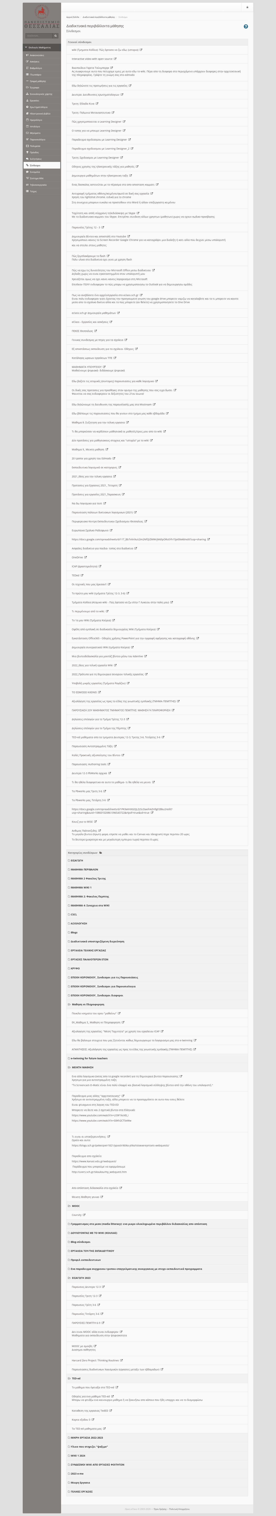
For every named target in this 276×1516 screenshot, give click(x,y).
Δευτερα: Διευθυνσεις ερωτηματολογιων (97, 94)
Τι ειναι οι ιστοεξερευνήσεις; (91, 1136)
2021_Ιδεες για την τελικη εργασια (94, 476)
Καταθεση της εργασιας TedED (92, 1410)
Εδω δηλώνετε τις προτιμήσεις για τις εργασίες (101, 85)
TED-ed (76, 1378)
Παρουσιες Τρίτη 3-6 (86, 1305)
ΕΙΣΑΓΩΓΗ (77, 860)
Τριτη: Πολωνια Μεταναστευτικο (93, 112)
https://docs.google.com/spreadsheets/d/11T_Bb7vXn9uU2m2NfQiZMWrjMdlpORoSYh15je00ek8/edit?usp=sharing (141, 539)
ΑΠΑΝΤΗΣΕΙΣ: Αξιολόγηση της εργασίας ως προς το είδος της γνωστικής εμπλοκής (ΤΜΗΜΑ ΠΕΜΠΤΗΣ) (134, 1049)
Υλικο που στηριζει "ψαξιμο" (89, 1446)
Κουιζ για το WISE (84, 821)
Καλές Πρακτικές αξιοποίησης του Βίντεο (98, 755)
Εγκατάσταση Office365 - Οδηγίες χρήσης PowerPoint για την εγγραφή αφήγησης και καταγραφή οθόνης (135, 638)
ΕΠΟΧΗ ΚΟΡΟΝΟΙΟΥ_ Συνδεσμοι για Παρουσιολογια (103, 986)
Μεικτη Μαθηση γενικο (87, 1197)
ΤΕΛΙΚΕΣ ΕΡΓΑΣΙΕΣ (82, 1491)
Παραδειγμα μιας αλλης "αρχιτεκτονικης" (98, 1096)
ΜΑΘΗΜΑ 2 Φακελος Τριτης (88, 878)
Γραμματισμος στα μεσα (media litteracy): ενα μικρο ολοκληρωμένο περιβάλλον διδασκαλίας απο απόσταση (139, 1224)
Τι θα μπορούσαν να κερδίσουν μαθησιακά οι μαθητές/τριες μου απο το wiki (119, 431)
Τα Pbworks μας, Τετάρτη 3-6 (91, 800)
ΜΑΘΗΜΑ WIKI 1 (81, 887)
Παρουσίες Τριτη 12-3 (86, 1296)
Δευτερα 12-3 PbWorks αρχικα (91, 773)
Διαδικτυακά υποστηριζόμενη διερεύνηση (97, 941)
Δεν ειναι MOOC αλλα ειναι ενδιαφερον (97, 1331)
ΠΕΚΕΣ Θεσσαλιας (84, 331)
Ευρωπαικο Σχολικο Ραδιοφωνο (92, 530)
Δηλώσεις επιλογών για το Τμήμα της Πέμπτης (101, 728)
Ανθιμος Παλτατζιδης (86, 830)
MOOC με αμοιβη (84, 1346)
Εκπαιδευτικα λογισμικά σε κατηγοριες (96, 467)
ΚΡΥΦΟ (75, 968)
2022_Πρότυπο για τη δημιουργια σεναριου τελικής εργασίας (110, 674)
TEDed (77, 575)
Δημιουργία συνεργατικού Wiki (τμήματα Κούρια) (103, 647)
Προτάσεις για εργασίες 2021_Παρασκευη (98, 494)
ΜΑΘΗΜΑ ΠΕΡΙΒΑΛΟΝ (84, 869)
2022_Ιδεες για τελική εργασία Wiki (94, 665)
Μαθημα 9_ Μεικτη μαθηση (90, 449)
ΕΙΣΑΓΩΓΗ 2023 (81, 1278)
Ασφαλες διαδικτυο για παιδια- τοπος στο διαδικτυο (104, 548)
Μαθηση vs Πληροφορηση (88, 1004)
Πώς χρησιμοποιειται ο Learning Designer (98, 121)
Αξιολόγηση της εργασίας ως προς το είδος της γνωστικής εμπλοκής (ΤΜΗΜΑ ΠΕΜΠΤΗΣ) (126, 701)
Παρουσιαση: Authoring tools (91, 764)
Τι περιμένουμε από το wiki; (90, 611)
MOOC (76, 1206)
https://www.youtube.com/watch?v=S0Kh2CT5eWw (101, 1120)
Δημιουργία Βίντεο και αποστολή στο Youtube (101, 236)
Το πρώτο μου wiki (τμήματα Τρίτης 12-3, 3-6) (100, 593)
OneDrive (79, 557)
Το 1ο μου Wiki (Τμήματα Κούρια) (93, 620)
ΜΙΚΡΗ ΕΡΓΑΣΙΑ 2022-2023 (87, 1437)
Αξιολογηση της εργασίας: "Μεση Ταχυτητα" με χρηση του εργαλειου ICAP (117, 1031)
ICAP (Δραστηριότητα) (86, 566)
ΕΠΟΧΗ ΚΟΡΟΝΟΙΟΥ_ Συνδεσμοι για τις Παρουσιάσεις (104, 977)
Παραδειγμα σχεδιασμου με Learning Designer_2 (102, 148)
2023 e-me (77, 1473)
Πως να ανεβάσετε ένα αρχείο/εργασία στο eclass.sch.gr (107, 295)
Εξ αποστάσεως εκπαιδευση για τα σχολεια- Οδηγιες (105, 349)
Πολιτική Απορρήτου (179, 1509)
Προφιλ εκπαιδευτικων (86, 1260)
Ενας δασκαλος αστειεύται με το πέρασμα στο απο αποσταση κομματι (115, 184)
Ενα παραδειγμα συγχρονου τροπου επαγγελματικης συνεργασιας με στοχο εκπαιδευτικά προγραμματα (136, 1269)
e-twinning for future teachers (89, 1058)
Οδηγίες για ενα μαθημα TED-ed (93, 1396)
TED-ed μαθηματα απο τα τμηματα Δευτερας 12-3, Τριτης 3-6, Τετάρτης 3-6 (118, 737)
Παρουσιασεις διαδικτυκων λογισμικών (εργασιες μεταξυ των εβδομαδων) (117, 1369)
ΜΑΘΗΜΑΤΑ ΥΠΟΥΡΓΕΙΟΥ (88, 367)
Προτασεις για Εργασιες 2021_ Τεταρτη (96, 485)
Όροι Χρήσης (160, 1509)
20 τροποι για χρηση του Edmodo (93, 458)
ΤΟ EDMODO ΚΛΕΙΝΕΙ (86, 692)
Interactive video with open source (94, 58)
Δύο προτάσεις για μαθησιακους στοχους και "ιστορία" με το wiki (112, 440)
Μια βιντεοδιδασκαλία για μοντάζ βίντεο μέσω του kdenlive (109, 656)
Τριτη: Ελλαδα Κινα (85, 103)
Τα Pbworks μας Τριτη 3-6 (89, 791)
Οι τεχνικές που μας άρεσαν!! (91, 584)
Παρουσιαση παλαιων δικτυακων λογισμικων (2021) (104, 512)
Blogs (74, 932)
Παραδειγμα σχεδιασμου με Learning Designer (101, 139)
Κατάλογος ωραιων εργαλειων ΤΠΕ (94, 358)
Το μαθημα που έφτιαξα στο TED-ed (95, 1387)
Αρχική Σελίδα (72, 17)
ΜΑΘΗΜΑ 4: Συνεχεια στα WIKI (90, 905)
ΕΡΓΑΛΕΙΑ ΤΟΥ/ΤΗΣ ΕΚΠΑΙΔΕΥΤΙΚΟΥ (92, 1251)
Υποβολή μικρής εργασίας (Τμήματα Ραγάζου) (100, 683)
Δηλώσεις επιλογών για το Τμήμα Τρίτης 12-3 (100, 719)
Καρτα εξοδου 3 (83, 1419)
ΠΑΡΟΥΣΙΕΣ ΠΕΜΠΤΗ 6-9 (88, 1322)
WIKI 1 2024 (78, 1455)
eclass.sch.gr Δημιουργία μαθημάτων (96, 313)
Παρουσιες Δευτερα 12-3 (88, 1287)
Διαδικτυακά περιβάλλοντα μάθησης (99, 17)
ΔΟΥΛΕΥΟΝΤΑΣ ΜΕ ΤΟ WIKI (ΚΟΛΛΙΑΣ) (94, 1233)
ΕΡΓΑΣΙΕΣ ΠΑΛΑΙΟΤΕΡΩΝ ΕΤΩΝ (89, 959)
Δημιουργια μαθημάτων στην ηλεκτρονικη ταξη (102, 175)
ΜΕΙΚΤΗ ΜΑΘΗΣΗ (82, 1067)
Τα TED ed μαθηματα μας (89, 1428)
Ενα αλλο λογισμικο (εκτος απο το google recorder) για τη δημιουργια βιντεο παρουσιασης (127, 1076)
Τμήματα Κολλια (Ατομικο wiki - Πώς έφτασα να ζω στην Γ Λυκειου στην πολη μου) (122, 602)
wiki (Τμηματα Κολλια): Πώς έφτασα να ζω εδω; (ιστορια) (107, 49)
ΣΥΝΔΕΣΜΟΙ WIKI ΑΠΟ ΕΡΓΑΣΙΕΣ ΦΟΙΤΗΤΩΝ (97, 1464)
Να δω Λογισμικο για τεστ (89, 503)
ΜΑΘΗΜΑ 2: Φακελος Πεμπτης (90, 896)
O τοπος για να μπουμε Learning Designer (98, 130)
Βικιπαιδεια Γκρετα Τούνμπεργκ (92, 67)
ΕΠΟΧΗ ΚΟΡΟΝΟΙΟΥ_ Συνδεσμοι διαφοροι (97, 995)
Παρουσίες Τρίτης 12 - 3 (88, 227)
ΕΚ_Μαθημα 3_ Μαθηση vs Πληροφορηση (98, 1022)
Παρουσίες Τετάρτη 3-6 (87, 1314)
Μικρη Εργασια (80, 1482)
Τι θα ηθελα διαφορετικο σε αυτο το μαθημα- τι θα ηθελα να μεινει (113, 782)
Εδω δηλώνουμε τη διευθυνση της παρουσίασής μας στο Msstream (113, 404)
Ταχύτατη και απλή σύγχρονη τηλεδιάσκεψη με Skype (105, 213)
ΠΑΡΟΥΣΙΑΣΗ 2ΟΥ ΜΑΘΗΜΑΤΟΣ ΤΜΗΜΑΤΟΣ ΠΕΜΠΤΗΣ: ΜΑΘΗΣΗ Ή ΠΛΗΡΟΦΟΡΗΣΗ (123, 710)
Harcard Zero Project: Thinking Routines (97, 1360)
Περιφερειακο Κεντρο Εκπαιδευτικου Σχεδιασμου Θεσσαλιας (109, 521)
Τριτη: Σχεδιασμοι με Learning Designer (97, 157)
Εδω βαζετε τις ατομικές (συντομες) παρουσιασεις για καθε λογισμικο (115, 381)
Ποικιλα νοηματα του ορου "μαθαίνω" (96, 1013)
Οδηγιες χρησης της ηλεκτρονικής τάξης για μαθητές (105, 166)
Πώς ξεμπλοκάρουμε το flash (90, 256)
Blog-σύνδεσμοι (80, 1242)
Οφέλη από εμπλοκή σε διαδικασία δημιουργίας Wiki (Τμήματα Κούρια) (115, 629)
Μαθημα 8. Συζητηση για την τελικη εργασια (100, 422)
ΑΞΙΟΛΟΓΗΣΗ (79, 923)
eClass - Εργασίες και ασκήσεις (92, 322)
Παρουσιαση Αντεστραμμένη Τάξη (94, 746)
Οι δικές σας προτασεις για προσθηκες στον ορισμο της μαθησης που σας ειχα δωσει (124, 390)
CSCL (74, 914)
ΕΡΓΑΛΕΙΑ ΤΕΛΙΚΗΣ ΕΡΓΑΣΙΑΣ (88, 950)
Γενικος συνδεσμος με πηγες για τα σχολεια (99, 340)
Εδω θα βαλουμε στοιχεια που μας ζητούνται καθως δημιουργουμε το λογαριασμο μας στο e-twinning (134, 1040)
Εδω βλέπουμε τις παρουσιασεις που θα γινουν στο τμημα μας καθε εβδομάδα (120, 413)
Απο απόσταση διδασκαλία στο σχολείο (97, 1188)
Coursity (78, 1215)
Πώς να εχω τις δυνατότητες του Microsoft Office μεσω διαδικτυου (113, 270)
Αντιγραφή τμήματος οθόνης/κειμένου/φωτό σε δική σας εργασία (112, 193)
